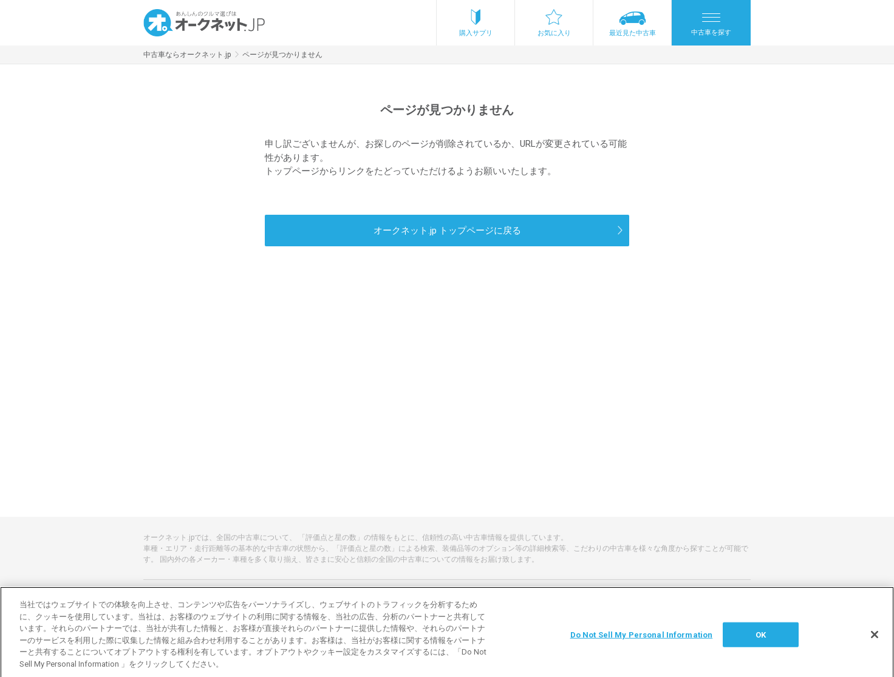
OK (761, 638)
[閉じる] (874, 638)
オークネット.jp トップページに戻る (447, 230)
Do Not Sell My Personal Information (641, 638)
